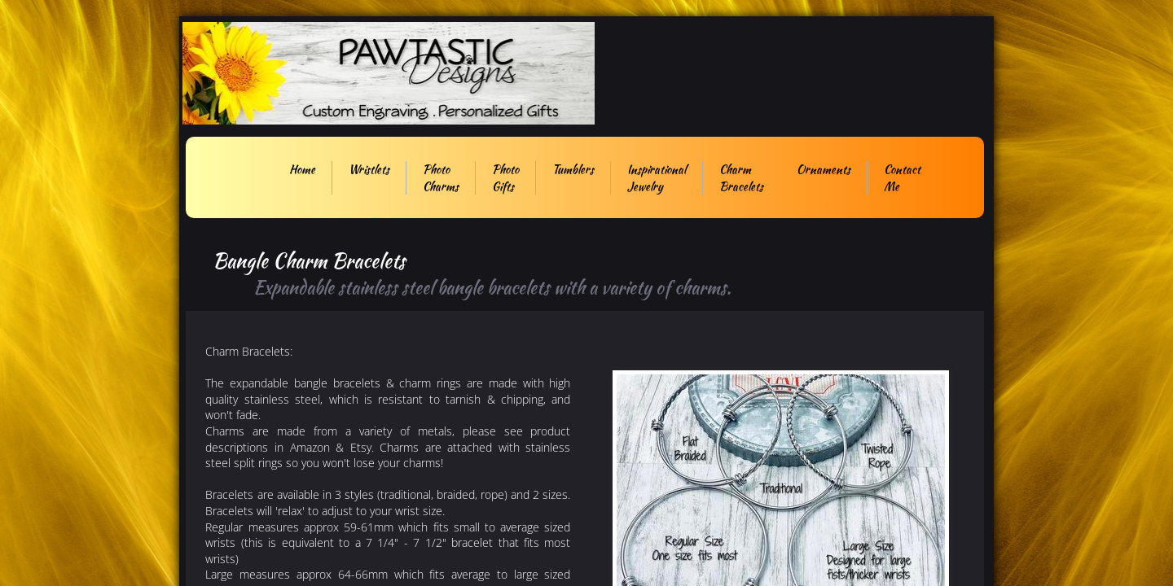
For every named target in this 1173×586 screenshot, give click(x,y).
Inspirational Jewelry (656, 178)
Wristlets (369, 169)
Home (302, 169)
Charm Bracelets (741, 178)
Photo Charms (441, 178)
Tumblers (573, 169)
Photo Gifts (505, 178)
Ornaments (823, 169)
